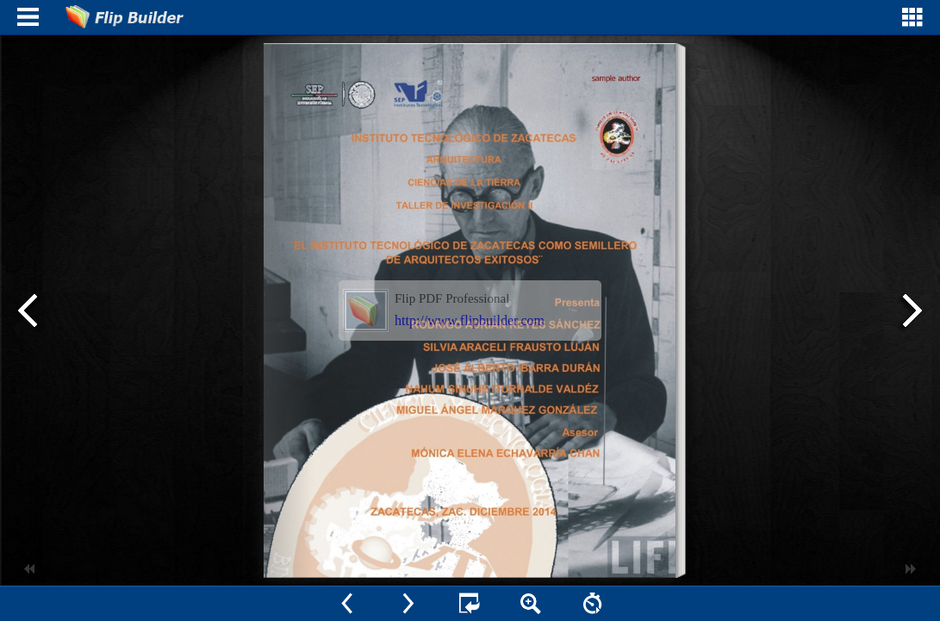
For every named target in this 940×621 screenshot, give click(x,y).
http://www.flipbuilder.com (470, 320)
